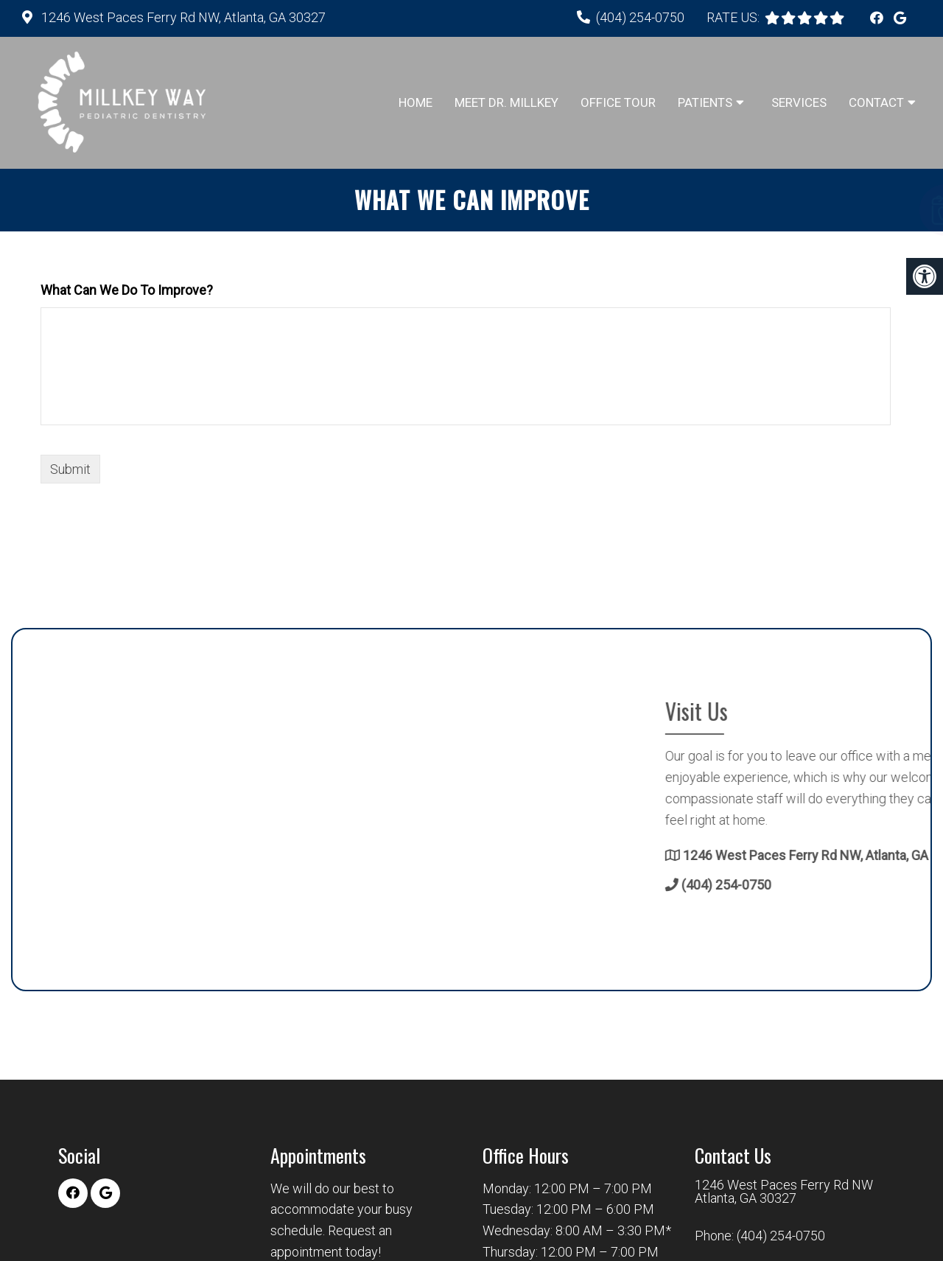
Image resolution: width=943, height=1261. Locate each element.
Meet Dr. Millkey (506, 102)
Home (415, 102)
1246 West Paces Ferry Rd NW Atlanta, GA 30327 (784, 1191)
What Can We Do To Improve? (127, 290)
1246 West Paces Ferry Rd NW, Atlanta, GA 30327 (182, 17)
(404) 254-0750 (640, 17)
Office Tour (618, 102)
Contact (876, 102)
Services (799, 102)
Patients (705, 102)
